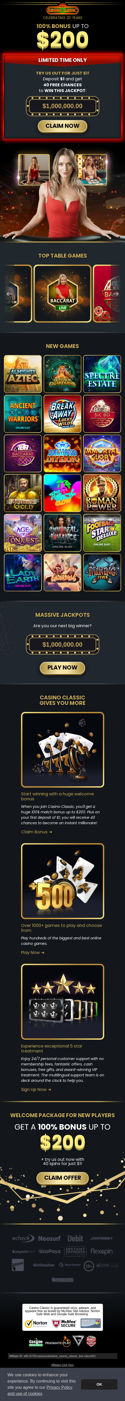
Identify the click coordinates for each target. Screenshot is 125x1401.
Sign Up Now (34, 1090)
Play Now (30, 953)
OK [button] (99, 1384)
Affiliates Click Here (62, 1365)
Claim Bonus (34, 832)
